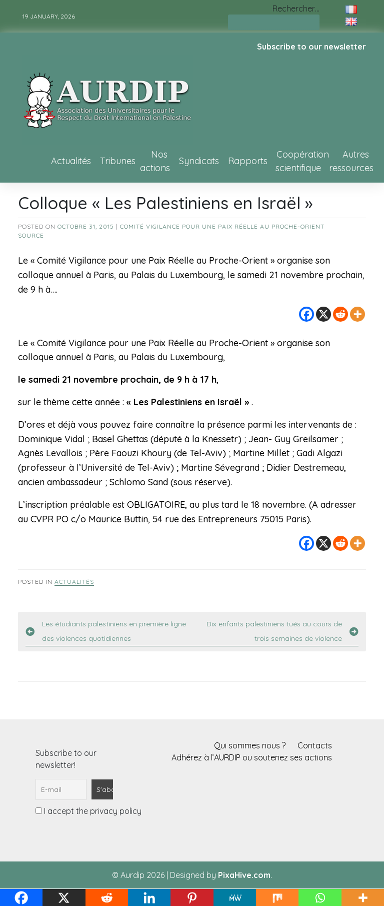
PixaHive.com (244, 875)
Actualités (71, 161)
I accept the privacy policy (89, 811)
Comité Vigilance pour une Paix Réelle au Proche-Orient (222, 226)
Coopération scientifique (302, 161)
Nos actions (155, 161)
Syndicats (199, 161)
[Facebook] (306, 314)
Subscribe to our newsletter (311, 47)
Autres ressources (351, 161)
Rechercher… (296, 9)
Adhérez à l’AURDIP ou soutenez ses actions (252, 757)
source (31, 235)
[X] (323, 314)
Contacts (315, 745)
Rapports (248, 161)
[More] (357, 314)
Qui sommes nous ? (250, 745)
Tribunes (118, 161)
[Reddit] (340, 314)
